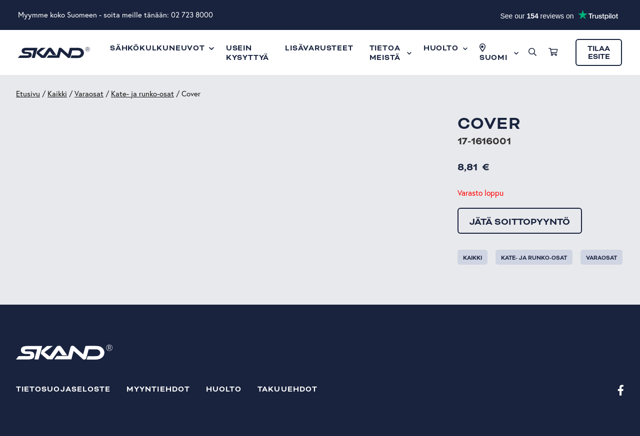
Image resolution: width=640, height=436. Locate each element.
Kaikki (57, 93)
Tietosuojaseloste (63, 389)
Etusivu (28, 93)
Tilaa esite (599, 52)
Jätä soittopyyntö (520, 222)
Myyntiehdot (158, 389)
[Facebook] (621, 390)
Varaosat (89, 93)
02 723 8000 (192, 14)
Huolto (224, 389)
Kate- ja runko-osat (142, 93)
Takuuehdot (288, 389)
